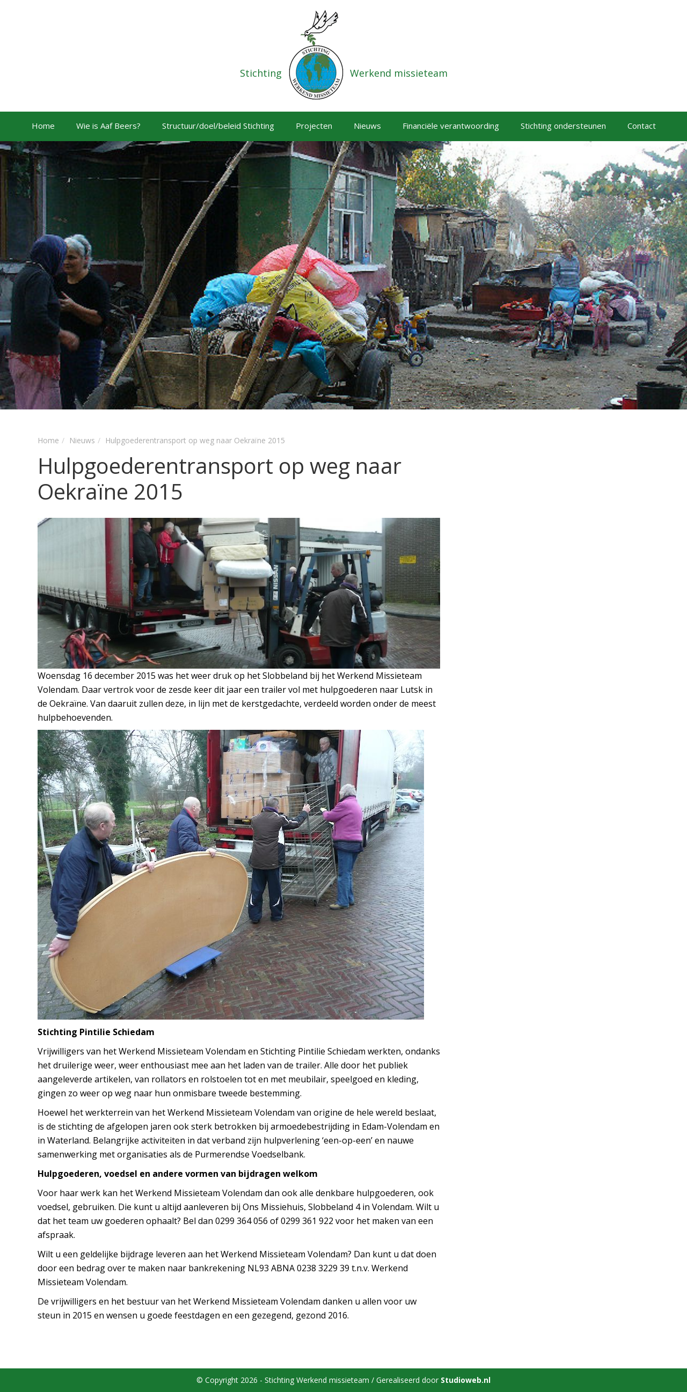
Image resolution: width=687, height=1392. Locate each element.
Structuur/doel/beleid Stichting (218, 125)
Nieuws (367, 125)
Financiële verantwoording (451, 125)
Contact (641, 125)
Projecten (314, 125)
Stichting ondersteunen (563, 125)
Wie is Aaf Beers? (108, 125)
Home (43, 125)
